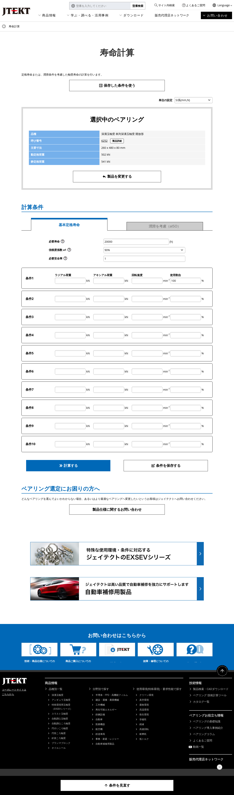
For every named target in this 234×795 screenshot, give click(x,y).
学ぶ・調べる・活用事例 (90, 15)
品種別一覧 (55, 695)
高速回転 (144, 735)
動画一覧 (198, 752)
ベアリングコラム (204, 740)
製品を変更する (117, 176)
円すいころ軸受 (60, 734)
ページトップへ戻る (222, 677)
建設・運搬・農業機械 (107, 705)
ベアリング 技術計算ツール (210, 701)
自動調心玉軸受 (60, 724)
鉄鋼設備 (100, 720)
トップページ (4, 26)
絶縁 (141, 730)
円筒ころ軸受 (59, 739)
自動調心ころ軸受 (61, 729)
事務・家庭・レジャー (107, 744)
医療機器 (100, 730)
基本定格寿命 (69, 224)
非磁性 (142, 725)
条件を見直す (117, 785)
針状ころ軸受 (59, 744)
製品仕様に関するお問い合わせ (117, 509)
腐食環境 (144, 710)
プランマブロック (61, 748)
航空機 (99, 735)
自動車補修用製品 (105, 749)
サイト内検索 (166, 5)
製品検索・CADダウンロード (211, 695)
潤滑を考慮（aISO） (165, 226)
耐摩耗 (142, 740)
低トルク (144, 744)
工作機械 (100, 710)
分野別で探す (101, 695)
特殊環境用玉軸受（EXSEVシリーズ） (62, 712)
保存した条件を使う (117, 85)
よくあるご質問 (195, 5)
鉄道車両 (100, 740)
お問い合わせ (217, 15)
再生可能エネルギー (106, 715)
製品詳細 (117, 141)
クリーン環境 (146, 700)
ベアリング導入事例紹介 (208, 733)
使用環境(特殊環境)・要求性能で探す (159, 695)
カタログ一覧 (201, 707)
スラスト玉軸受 (60, 719)
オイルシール (59, 753)
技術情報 (195, 689)
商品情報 (49, 15)
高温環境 (144, 715)
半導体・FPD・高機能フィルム (112, 700)
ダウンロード (133, 15)
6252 (104, 141)
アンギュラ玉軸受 (61, 705)
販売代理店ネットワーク (172, 15)
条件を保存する (166, 465)
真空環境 (144, 705)
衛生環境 (144, 720)
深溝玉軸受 (57, 700)
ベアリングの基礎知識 (206, 727)
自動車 (99, 725)
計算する (68, 465)
